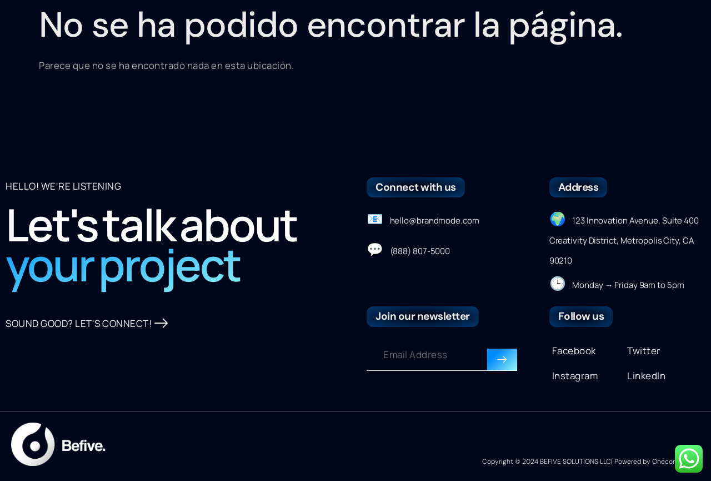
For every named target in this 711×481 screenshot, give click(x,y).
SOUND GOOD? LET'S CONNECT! (87, 323)
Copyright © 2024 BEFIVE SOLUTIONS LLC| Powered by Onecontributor (591, 461)
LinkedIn (646, 375)
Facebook (574, 350)
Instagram (575, 375)
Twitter (643, 350)
